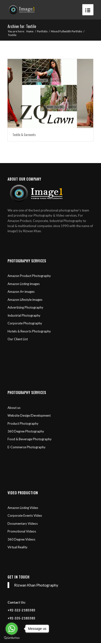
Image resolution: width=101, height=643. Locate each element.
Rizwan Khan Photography (36, 585)
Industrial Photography (24, 315)
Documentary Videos (23, 523)
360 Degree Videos (21, 539)
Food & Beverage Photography (30, 439)
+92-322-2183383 (21, 610)
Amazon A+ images (21, 292)
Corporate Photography (25, 323)
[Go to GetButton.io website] (11, 638)
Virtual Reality (18, 547)
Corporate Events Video (25, 515)
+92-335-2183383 (21, 618)
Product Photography (23, 423)
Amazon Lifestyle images (25, 300)
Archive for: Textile (22, 26)
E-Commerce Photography (27, 447)
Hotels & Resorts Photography (29, 331)
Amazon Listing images (24, 284)
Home (30, 31)
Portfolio (42, 31)
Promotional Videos (22, 531)
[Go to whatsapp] (12, 629)
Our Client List (18, 339)
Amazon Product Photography (29, 276)
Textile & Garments (24, 134)
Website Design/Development (29, 415)
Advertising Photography (25, 307)
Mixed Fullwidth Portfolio (66, 31)
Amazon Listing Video (23, 508)
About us (14, 408)
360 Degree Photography (26, 431)
